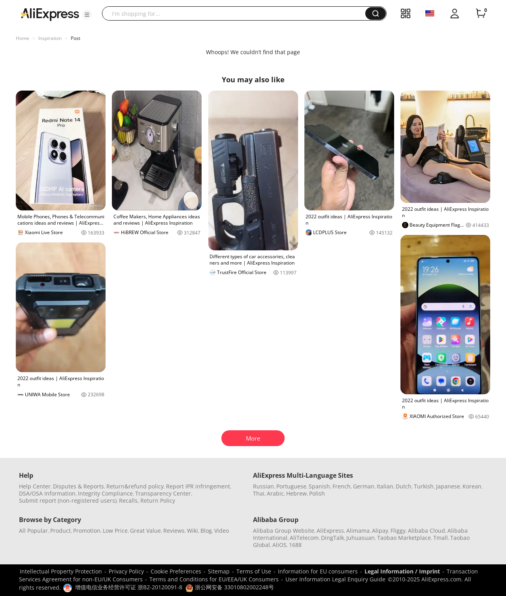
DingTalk (332, 537)
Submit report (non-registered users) (68, 500)
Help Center (35, 486)
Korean (472, 486)
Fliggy (398, 530)
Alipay (380, 530)
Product (60, 530)
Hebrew (296, 493)
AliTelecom (304, 537)
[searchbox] (236, 13)
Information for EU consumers (318, 571)
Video (221, 530)
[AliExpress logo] (50, 14)
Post (75, 38)
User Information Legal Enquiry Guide (335, 579)
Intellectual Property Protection (61, 571)
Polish (317, 493)
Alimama (358, 530)
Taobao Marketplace (404, 537)
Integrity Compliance (105, 493)
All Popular (33, 530)
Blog (206, 530)
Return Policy (157, 500)
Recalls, (129, 500)
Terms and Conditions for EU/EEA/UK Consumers (214, 579)
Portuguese (291, 486)
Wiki (192, 530)
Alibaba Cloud (426, 530)
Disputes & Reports (78, 486)
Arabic (275, 493)
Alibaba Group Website (283, 530)
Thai (258, 493)
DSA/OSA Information (47, 493)
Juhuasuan (360, 537)
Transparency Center (163, 493)
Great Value (145, 530)
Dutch (404, 486)
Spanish (319, 486)
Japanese (448, 486)
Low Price (115, 530)
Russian (263, 486)
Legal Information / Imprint (402, 571)
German (363, 486)
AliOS (279, 545)
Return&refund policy (135, 486)
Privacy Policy (126, 571)
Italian (385, 486)
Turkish (424, 486)
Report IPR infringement (198, 486)
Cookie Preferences (176, 571)
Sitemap (219, 571)
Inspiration (50, 38)
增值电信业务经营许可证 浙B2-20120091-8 (128, 587)
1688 (295, 545)
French (341, 486)
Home (22, 38)
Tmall (440, 537)
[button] (87, 14)
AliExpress (330, 530)
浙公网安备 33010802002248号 (229, 587)
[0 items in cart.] (480, 13)
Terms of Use (253, 571)
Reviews (174, 530)
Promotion (86, 530)
